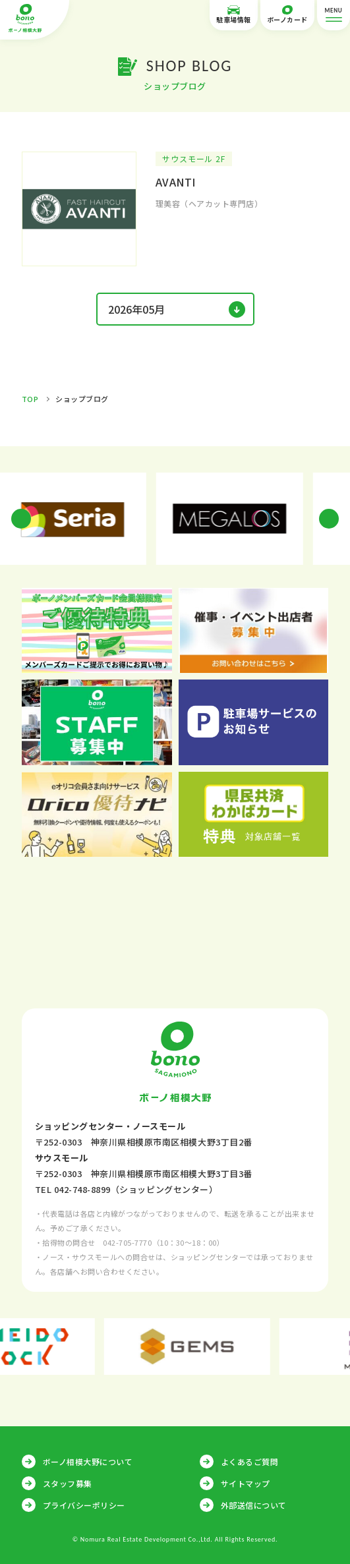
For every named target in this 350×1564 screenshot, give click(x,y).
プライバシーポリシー (84, 1505)
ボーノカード (287, 14)
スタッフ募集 (67, 1483)
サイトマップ (245, 1483)
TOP (30, 398)
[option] (96, 519)
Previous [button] (21, 519)
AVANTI (176, 182)
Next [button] (329, 519)
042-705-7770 (127, 1242)
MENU (333, 15)
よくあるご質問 (250, 1461)
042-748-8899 (82, 1189)
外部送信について (254, 1505)
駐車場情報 (233, 14)
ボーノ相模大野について (88, 1461)
